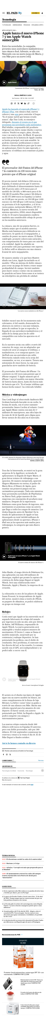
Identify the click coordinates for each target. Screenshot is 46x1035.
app (17, 114)
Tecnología (9, 19)
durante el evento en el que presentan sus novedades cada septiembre (21, 123)
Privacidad (27, 25)
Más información (7, 780)
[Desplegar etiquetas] (42, 770)
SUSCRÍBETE (35, 13)
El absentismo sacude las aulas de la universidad (24, 859)
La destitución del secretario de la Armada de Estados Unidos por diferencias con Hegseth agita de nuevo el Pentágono (23, 921)
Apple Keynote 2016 (9, 30)
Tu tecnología (6, 25)
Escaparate (23, 941)
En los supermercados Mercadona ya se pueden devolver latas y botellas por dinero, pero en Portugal (24, 892)
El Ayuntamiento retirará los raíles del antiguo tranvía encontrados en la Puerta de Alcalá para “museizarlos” (21, 876)
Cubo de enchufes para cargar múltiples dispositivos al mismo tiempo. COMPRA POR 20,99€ (30, 1006)
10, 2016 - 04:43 (27, 98)
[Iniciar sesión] (42, 13)
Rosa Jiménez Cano (23, 95)
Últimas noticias (8, 855)
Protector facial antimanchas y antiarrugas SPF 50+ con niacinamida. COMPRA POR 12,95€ (24, 973)
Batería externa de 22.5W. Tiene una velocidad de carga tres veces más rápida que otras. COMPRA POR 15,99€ (32, 982)
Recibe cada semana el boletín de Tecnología (19, 751)
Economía (21, 771)
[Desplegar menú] (3, 13)
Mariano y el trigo (13, 863)
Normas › (41, 760)
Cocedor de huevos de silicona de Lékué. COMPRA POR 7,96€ (31, 993)
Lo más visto (7, 886)
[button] (23, 74)
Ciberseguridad (17, 25)
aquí (32, 784)
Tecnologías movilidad (9, 771)
